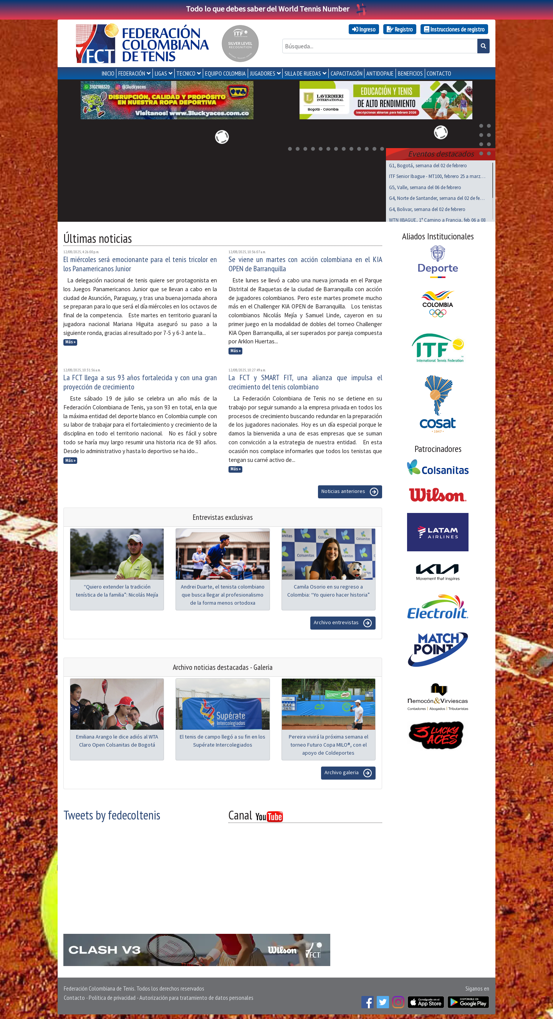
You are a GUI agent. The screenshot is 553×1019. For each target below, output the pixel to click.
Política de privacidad (112, 996)
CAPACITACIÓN (347, 73)
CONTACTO (439, 73)
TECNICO (185, 73)
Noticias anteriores (350, 490)
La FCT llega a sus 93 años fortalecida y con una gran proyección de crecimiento (140, 380)
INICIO (108, 73)
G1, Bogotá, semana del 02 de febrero (428, 164)
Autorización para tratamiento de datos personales (196, 996)
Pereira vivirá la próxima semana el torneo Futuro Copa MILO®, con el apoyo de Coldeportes (328, 743)
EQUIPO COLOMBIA (225, 73)
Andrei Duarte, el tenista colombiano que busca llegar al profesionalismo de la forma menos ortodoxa (223, 593)
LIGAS (161, 73)
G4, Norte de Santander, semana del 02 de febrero (437, 196)
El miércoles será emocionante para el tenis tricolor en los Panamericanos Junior (140, 262)
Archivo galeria (348, 771)
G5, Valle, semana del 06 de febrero (425, 186)
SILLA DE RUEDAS (303, 73)
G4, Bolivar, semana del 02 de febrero (427, 207)
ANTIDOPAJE (380, 73)
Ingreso (364, 29)
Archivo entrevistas (343, 621)
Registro (400, 29)
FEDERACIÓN (131, 73)
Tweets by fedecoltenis (111, 813)
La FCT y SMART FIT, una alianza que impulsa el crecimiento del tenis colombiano (305, 380)
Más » (70, 340)
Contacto (74, 996)
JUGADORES (262, 73)
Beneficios (410, 73)
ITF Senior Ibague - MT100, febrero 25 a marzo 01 (437, 174)
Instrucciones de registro (454, 29)
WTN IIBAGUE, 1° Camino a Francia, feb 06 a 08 (437, 218)
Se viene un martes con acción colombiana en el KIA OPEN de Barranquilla (305, 262)
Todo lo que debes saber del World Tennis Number (276, 8)
